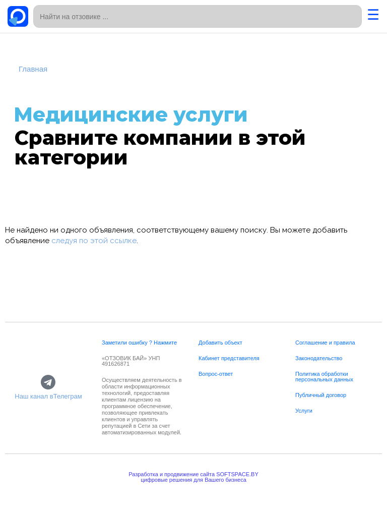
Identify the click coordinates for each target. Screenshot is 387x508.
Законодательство (318, 358)
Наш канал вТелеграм (48, 396)
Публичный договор (320, 395)
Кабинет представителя (229, 358)
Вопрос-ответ (216, 374)
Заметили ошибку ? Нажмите (139, 343)
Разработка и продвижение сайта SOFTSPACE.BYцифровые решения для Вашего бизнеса (193, 477)
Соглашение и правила (325, 343)
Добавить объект (220, 343)
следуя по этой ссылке (94, 240)
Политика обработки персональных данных (324, 376)
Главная (33, 69)
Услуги (303, 411)
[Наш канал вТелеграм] (48, 382)
